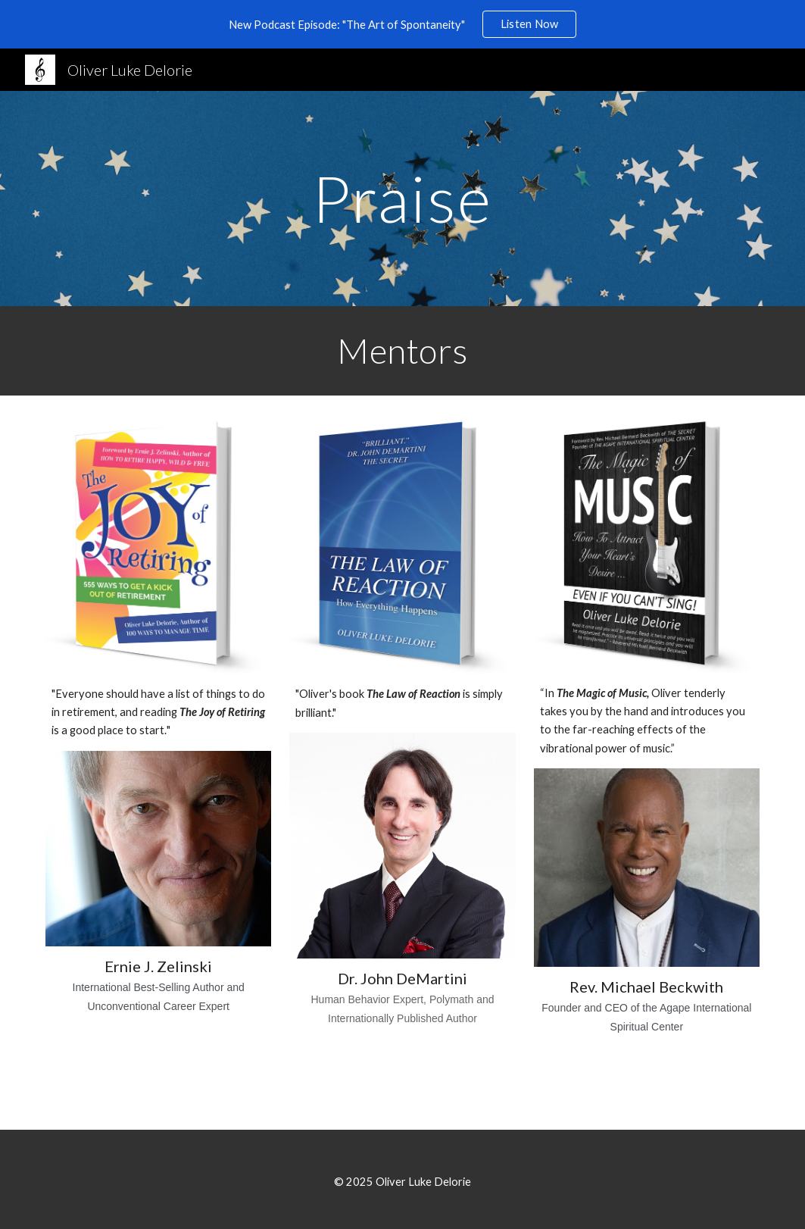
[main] (402, 198)
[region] (402, 24)
